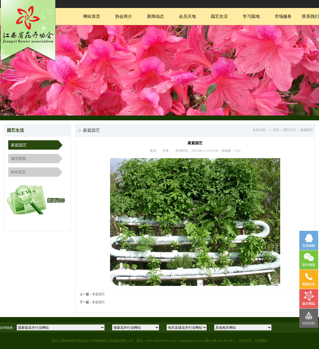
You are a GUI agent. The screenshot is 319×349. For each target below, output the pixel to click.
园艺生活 (219, 16)
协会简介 (123, 16)
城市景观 (18, 159)
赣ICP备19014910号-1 (220, 341)
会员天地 (187, 16)
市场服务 (283, 16)
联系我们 (310, 16)
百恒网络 (261, 341)
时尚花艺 (18, 172)
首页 (276, 130)
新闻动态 (155, 16)
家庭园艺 (19, 145)
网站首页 (91, 16)
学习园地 (251, 16)
